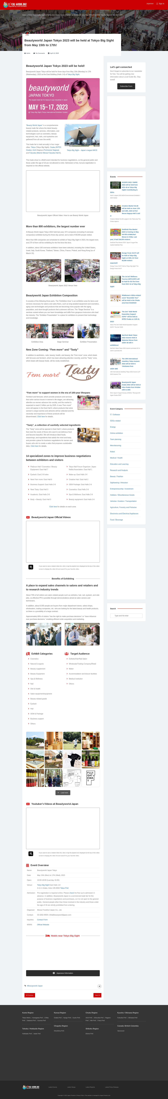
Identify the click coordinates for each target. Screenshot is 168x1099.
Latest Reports (90, 1087)
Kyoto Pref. (76, 1018)
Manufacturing (115, 445)
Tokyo (33, 147)
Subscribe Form (126, 86)
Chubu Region (91, 1013)
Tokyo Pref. (64, 888)
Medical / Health (116, 458)
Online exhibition (116, 433)
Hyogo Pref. (67, 1018)
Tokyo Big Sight (73, 74)
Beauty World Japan (34, 125)
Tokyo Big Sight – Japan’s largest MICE (82, 150)
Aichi (34, 150)
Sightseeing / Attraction (119, 483)
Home (24, 15)
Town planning (115, 439)
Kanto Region (28, 1013)
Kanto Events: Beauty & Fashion (61, 15)
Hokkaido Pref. (27, 1034)
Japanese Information (63, 973)
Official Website (43, 925)
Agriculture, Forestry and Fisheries (123, 507)
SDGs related (115, 421)
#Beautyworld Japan (35, 986)
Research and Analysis (119, 470)
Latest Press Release (111, 1087)
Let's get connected (121, 67)
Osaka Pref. (58, 1018)
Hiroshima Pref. (59, 1031)
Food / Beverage (116, 520)
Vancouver (120, 1031)
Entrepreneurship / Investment (121, 489)
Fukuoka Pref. (122, 1018)
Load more (63, 793)
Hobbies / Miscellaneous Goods (122, 495)
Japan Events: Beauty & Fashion (42, 15)
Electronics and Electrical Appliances (124, 513)
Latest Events (53, 1087)
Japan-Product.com (105, 1095)
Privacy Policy (80, 1095)
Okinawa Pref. (133, 1018)
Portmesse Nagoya (51, 150)
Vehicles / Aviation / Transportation (123, 501)
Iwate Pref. (37, 1034)
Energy (113, 427)
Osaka (52, 147)
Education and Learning (119, 464)
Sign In (161, 4)
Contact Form (42, 920)
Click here (41, 416)
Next (97, 995)
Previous (29, 995)
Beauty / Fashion (116, 476)
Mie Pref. (93, 1020)
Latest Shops (71, 1087)
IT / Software (115, 415)
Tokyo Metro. (26, 1018)
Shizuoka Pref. (99, 1018)
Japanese (149, 3)
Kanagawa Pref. (37, 1018)
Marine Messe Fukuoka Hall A (48, 153)
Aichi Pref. (89, 1018)
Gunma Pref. (41, 1020)
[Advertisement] (126, 131)
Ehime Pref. (90, 1034)
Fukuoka (32, 153)
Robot (112, 452)
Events (30, 15)
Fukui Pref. (101, 1020)
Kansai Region (60, 1013)
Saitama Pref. (31, 1020)
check (71, 893)
